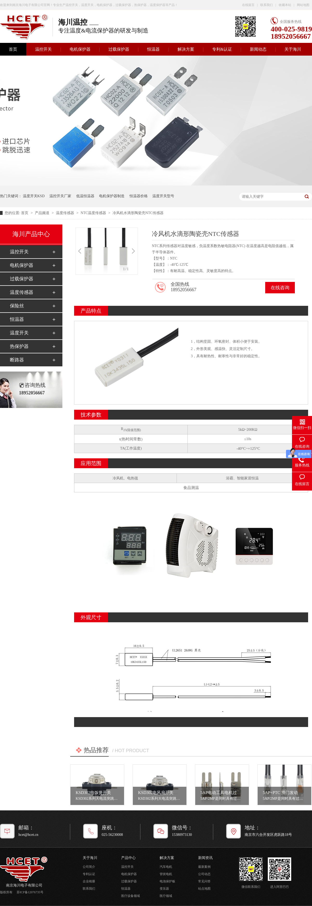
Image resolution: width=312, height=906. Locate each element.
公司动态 (204, 874)
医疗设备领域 (130, 896)
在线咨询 (280, 287)
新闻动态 (258, 49)
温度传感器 (65, 213)
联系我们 (266, 5)
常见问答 (204, 881)
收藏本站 (285, 5)
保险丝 (17, 305)
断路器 (17, 359)
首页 (25, 213)
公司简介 (89, 867)
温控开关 (43, 49)
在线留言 (248, 5)
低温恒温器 (85, 196)
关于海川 (292, 49)
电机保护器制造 (112, 196)
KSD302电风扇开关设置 (160, 792)
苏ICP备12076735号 (30, 892)
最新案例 (204, 867)
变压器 (164, 888)
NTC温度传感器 (94, 213)
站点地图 (204, 888)
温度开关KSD (34, 196)
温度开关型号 (163, 196)
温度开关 (19, 332)
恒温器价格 (138, 196)
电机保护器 (80, 49)
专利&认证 (222, 49)
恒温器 (153, 49)
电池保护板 (167, 881)
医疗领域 (166, 896)
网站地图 (303, 5)
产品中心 (128, 858)
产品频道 (42, 213)
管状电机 (166, 874)
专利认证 (89, 874)
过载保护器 (118, 49)
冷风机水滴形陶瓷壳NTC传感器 (138, 213)
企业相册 (89, 881)
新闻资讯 (205, 858)
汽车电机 (166, 867)
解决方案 (186, 49)
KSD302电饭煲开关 (93, 792)
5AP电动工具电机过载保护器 (227, 792)
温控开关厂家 (60, 196)
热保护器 (19, 346)
